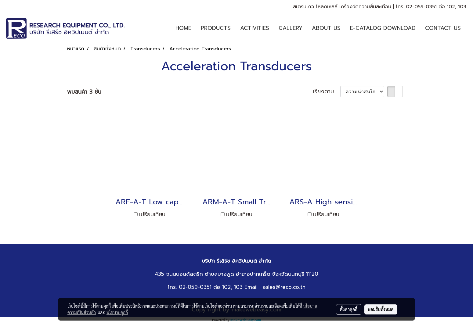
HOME (183, 28)
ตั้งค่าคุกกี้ (348, 309)
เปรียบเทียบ (152, 214)
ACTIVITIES (254, 28)
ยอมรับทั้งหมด (381, 309)
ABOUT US (326, 28)
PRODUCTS (216, 28)
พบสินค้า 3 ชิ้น (84, 92)
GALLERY (290, 28)
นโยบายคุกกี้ (117, 312)
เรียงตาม (326, 92)
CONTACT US (443, 28)
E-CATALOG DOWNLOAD (383, 28)
